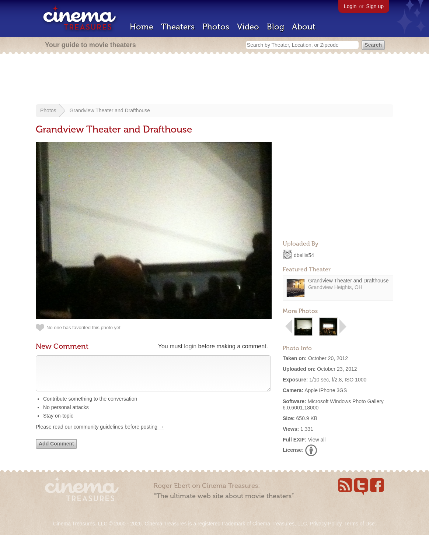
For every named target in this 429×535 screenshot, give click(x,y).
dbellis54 (304, 255)
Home (141, 27)
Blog (275, 27)
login (190, 346)
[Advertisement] (214, 79)
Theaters (178, 27)
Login (350, 6)
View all (316, 440)
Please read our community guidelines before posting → (100, 434)
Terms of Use (359, 524)
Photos (215, 27)
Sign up (375, 6)
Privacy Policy (325, 524)
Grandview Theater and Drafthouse (110, 110)
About (303, 27)
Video (248, 27)
